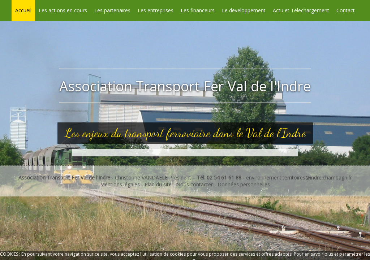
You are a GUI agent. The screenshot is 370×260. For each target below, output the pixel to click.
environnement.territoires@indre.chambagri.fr (299, 177)
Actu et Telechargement (301, 10)
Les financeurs (198, 10)
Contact (345, 10)
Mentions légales (120, 184)
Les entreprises (155, 10)
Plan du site (159, 184)
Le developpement (244, 10)
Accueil (23, 10)
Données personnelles (244, 184)
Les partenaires (112, 10)
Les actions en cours (63, 10)
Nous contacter (194, 184)
